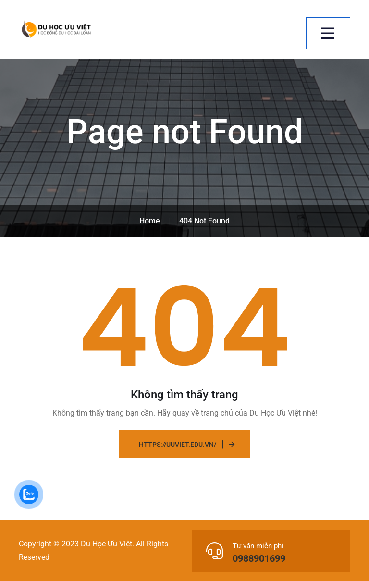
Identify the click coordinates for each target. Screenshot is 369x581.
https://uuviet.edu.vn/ (177, 444)
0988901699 (259, 558)
